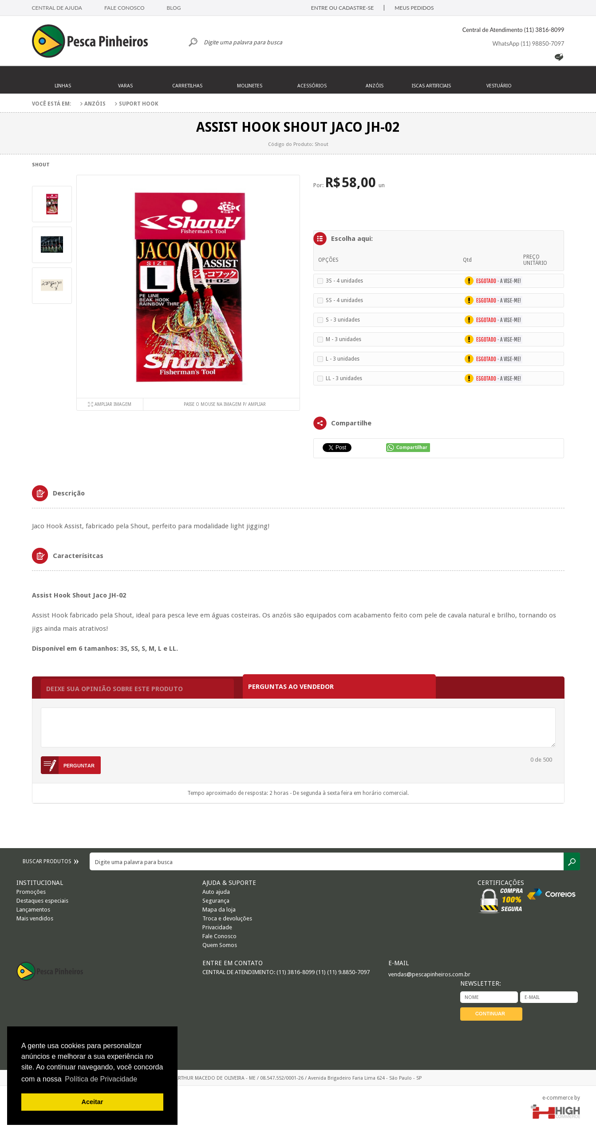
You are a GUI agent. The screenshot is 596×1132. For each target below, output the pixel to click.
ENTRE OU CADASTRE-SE (342, 7)
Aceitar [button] (92, 1101)
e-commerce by (561, 1098)
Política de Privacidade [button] (101, 1079)
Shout (41, 165)
